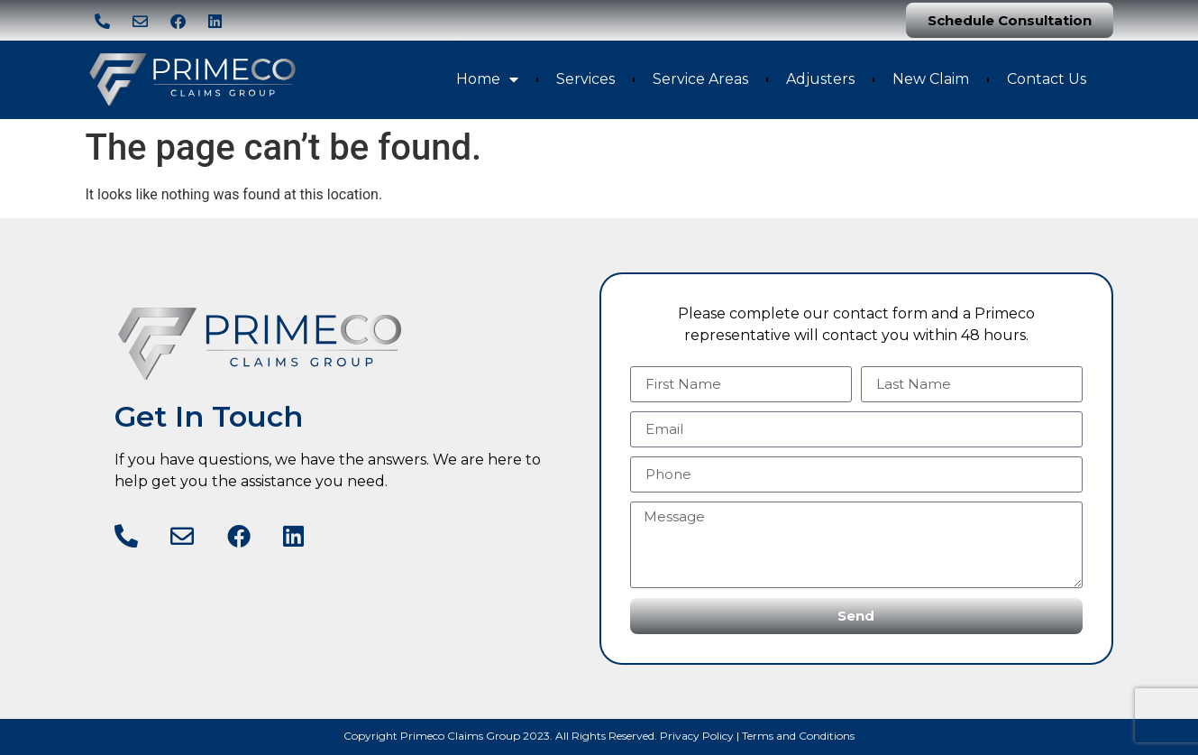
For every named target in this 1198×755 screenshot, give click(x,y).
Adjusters (820, 78)
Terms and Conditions (798, 735)
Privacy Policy (697, 735)
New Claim (930, 78)
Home (487, 79)
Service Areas (700, 78)
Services (585, 78)
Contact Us (1046, 78)
